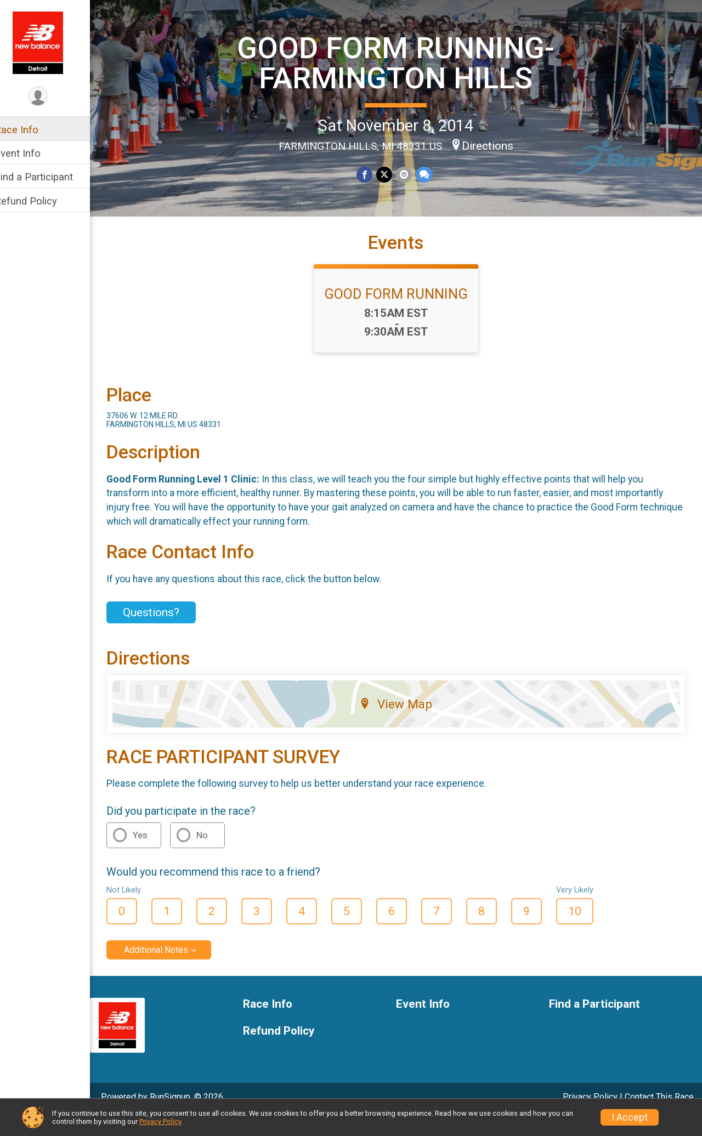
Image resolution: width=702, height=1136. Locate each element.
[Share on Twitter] (391, 174)
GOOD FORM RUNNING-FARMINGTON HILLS (403, 62)
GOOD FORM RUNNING (403, 313)
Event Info (32, 153)
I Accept (630, 1117)
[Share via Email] (410, 174)
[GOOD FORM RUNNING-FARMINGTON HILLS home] (52, 42)
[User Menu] (52, 97)
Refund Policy (40, 201)
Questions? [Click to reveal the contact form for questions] (165, 631)
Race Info (31, 129)
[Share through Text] (430, 174)
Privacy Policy (160, 1121)
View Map (403, 722)
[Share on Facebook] (372, 174)
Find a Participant (48, 177)
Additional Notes (170, 969)
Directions (494, 145)
